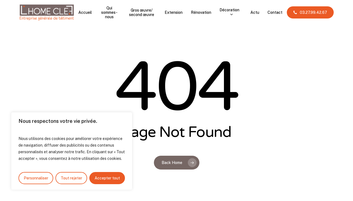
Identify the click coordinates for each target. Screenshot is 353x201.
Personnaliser (36, 178)
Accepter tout (107, 178)
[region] (71, 151)
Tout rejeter (71, 178)
